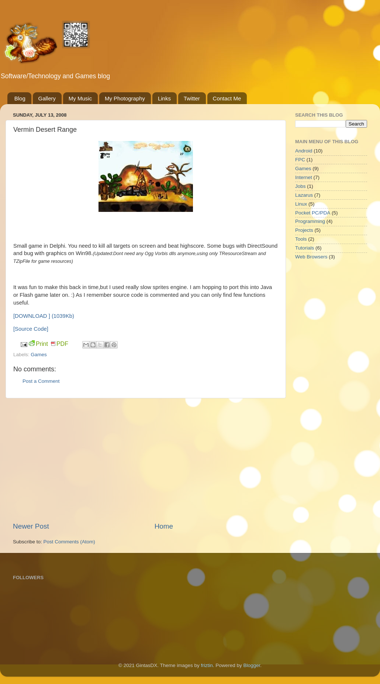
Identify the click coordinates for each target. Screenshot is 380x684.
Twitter (192, 98)
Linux (301, 204)
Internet (303, 177)
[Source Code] (30, 329)
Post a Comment (41, 381)
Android (303, 151)
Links (164, 98)
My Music (80, 98)
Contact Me (227, 98)
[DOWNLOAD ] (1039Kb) (43, 316)
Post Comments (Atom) (69, 541)
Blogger (251, 665)
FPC (300, 159)
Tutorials (304, 248)
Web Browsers (311, 256)
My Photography (125, 98)
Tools (301, 239)
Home (164, 526)
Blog (19, 98)
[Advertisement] (145, 460)
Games (39, 354)
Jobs (300, 186)
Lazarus (304, 195)
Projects (304, 230)
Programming (310, 221)
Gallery (47, 98)
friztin (207, 665)
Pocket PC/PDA (312, 213)
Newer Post (31, 526)
